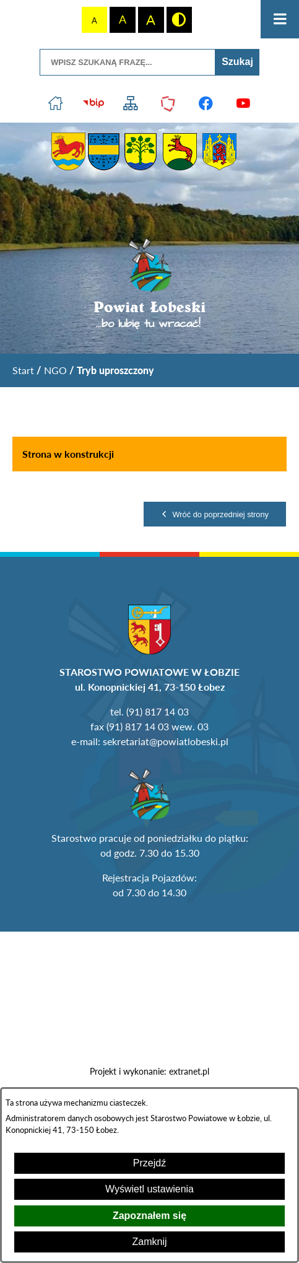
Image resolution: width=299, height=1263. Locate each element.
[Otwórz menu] (280, 19)
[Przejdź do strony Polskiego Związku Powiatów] (168, 103)
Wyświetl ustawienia (149, 1189)
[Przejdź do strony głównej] (56, 103)
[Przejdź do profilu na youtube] (243, 103)
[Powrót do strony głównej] (23, 370)
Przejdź (149, 1163)
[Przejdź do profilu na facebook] (206, 103)
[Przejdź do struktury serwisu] (131, 103)
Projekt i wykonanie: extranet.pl (149, 1072)
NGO (55, 370)
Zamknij (149, 1241)
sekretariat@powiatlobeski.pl (165, 741)
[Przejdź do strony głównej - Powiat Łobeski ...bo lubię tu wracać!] (149, 284)
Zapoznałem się (149, 1215)
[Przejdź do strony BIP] (93, 103)
